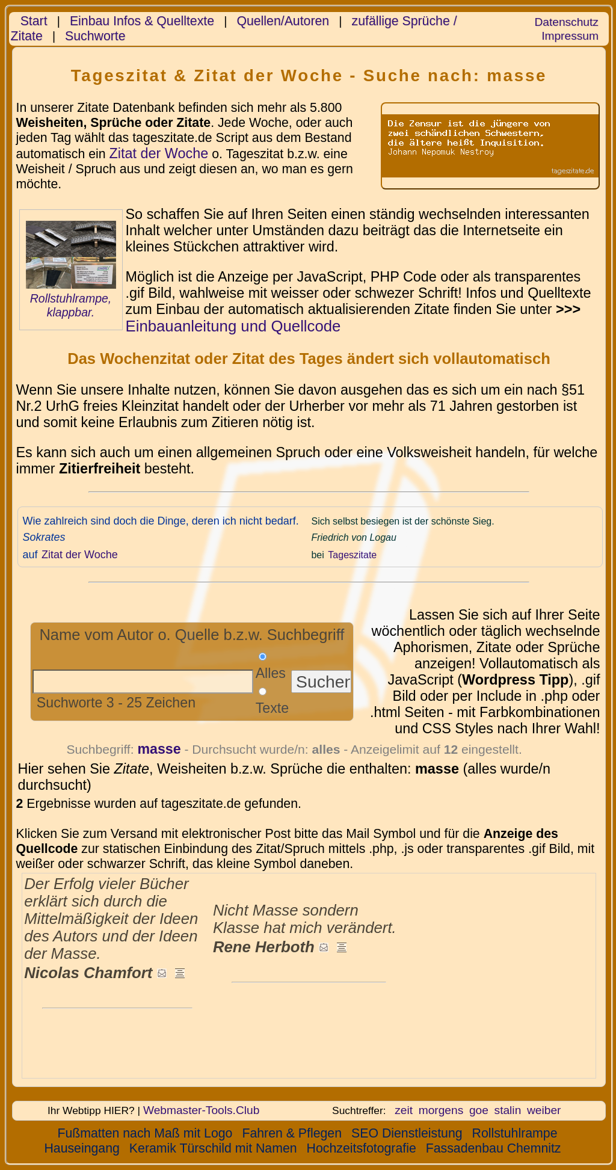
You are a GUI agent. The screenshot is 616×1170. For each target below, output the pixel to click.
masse (158, 749)
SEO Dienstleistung (407, 1133)
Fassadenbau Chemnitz (493, 1148)
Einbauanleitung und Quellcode (233, 326)
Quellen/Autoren (282, 21)
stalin (508, 1110)
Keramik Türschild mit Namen (213, 1148)
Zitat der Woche (158, 153)
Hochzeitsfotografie (361, 1148)
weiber (544, 1110)
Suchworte (95, 36)
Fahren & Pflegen (292, 1133)
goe (478, 1110)
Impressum (570, 35)
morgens (441, 1110)
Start (34, 21)
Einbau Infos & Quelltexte (142, 21)
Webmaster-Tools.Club (201, 1110)
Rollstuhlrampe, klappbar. (71, 305)
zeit (404, 1110)
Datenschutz (566, 22)
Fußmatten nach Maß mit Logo (144, 1133)
